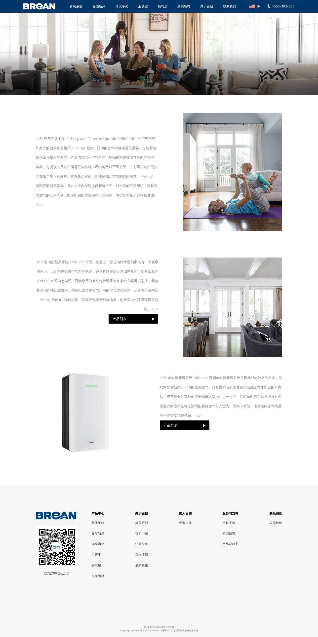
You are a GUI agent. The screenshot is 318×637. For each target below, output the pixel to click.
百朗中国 (141, 533)
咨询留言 (228, 533)
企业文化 (141, 544)
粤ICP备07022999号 (154, 627)
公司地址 (275, 523)
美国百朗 (141, 523)
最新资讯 (141, 565)
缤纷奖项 (141, 554)
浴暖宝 (143, 6)
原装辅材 (183, 6)
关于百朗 (206, 6)
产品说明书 (230, 544)
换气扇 (162, 6)
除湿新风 (98, 6)
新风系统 (76, 6)
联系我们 (229, 6)
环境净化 (121, 6)
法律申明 (169, 627)
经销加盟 (185, 523)
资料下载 (228, 523)
